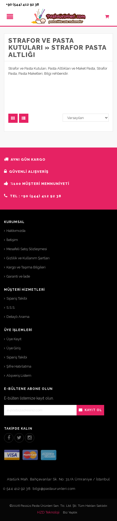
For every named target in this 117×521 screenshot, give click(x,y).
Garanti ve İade (18, 276)
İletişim (12, 240)
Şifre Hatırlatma (18, 366)
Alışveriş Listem (18, 375)
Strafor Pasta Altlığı (57, 51)
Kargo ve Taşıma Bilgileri (26, 267)
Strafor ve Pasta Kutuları (41, 44)
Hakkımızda (15, 231)
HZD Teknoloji (48, 512)
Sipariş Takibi (16, 298)
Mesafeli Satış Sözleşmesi (26, 249)
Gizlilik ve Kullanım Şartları (28, 258)
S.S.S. (10, 308)
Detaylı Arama (17, 317)
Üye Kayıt (13, 339)
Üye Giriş (13, 348)
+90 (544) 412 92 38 (22, 4)
